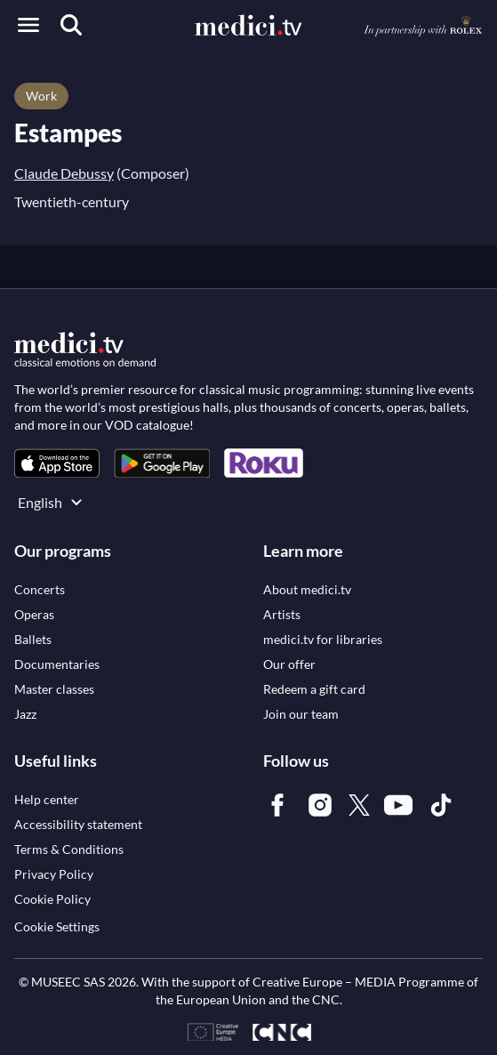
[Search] (71, 25)
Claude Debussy (64, 173)
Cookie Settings (57, 926)
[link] (57, 463)
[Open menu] (28, 25)
